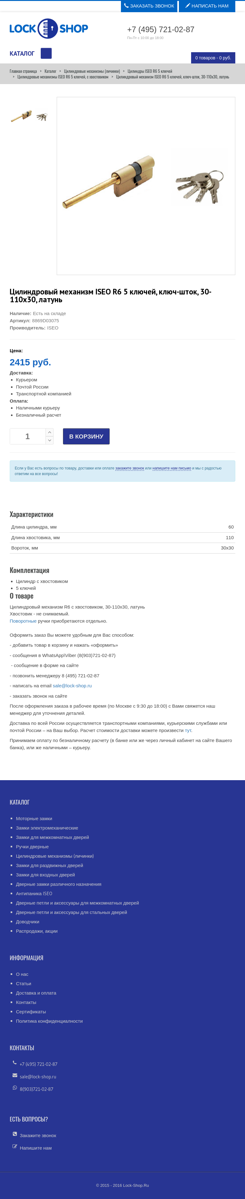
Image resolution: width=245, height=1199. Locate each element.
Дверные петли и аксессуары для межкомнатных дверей (77, 903)
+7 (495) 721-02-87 (38, 1064)
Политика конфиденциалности (49, 1021)
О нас (22, 974)
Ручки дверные (32, 847)
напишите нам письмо (172, 468)
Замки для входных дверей (45, 875)
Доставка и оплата (36, 993)
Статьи (23, 983)
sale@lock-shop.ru (72, 685)
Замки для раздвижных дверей (49, 865)
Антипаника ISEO (34, 893)
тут (188, 730)
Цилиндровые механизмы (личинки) (92, 71)
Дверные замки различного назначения (59, 884)
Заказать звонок (149, 5)
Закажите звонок (38, 1135)
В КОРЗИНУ (86, 436)
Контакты (26, 1002)
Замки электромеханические (47, 828)
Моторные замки (34, 818)
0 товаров (213, 57)
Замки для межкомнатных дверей (52, 837)
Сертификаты (31, 1012)
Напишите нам (36, 1148)
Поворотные (23, 621)
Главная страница (23, 71)
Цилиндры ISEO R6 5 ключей (150, 71)
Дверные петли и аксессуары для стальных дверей (71, 912)
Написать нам (206, 5)
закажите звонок (129, 468)
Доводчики (27, 922)
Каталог (50, 71)
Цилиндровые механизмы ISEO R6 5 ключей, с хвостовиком (63, 76)
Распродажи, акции (37, 931)
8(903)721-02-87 (36, 1089)
